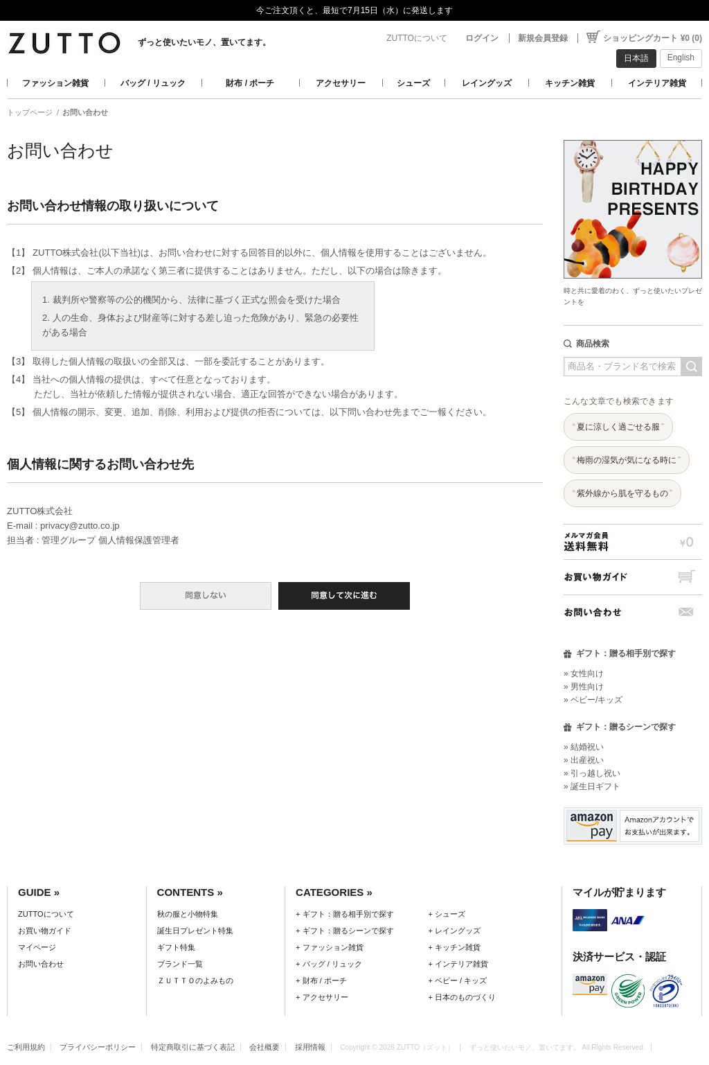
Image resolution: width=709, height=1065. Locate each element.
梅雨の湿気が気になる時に (626, 460)
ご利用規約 (26, 1047)
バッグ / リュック (153, 83)
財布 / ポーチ (250, 83)
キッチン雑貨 (570, 83)
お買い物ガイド (633, 577)
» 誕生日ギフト (592, 786)
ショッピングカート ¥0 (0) (652, 38)
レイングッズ (487, 83)
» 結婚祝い (584, 747)
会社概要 (264, 1047)
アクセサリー (341, 83)
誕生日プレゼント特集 (195, 930)
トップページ (30, 112)
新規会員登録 (543, 38)
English (680, 57)
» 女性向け (584, 673)
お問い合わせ (633, 612)
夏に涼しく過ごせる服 (618, 427)
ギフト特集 (176, 947)
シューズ (413, 83)
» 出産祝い (584, 760)
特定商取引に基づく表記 (193, 1047)
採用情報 (310, 1047)
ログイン (482, 38)
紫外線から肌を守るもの (622, 493)
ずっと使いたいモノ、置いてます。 (204, 42)
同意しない (205, 596)
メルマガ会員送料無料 (633, 541)
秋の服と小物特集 (187, 914)
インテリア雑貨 (657, 83)
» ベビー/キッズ (593, 700)
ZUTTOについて (416, 38)
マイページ (37, 947)
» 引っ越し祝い (592, 773)
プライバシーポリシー (98, 1047)
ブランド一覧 (180, 964)
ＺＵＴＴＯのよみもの (195, 980)
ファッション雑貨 (55, 83)
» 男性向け (584, 687)
